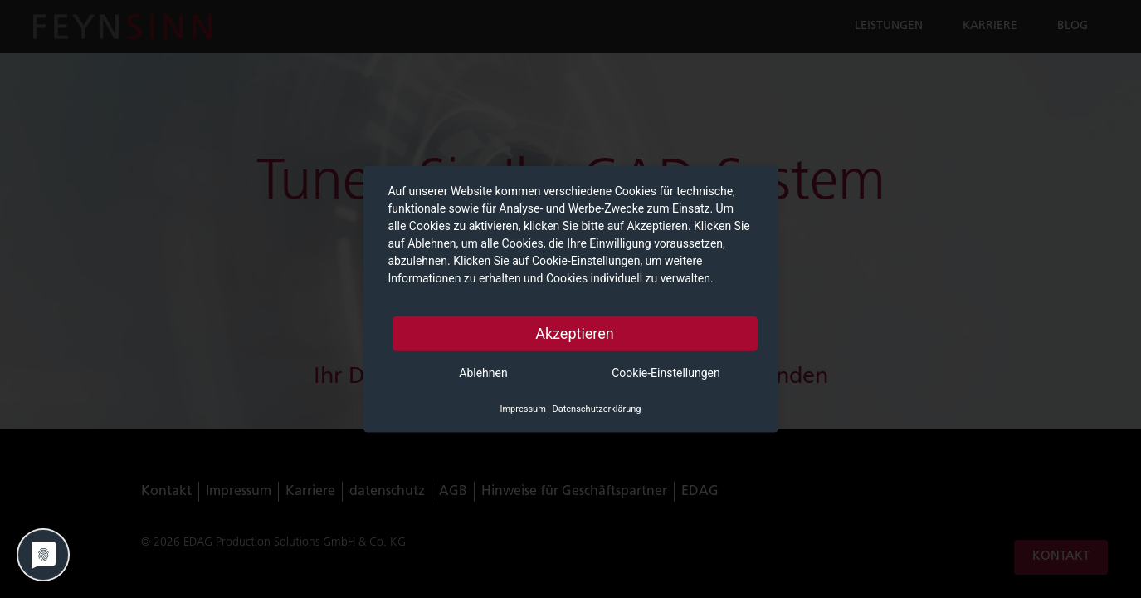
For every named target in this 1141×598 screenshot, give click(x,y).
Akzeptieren (574, 333)
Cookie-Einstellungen (665, 373)
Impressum (522, 409)
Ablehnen (483, 373)
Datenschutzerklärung (596, 409)
